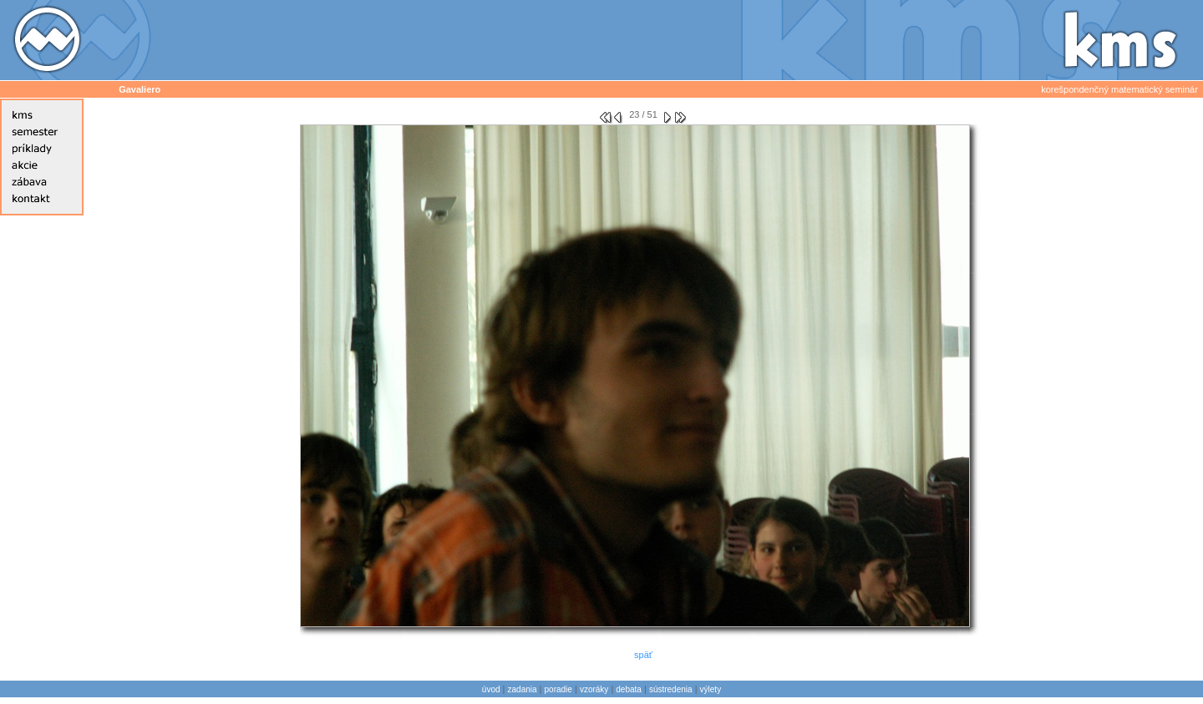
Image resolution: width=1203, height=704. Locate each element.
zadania (522, 689)
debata (629, 689)
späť (643, 655)
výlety (711, 689)
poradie (558, 689)
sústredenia (671, 689)
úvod (491, 689)
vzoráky (594, 689)
